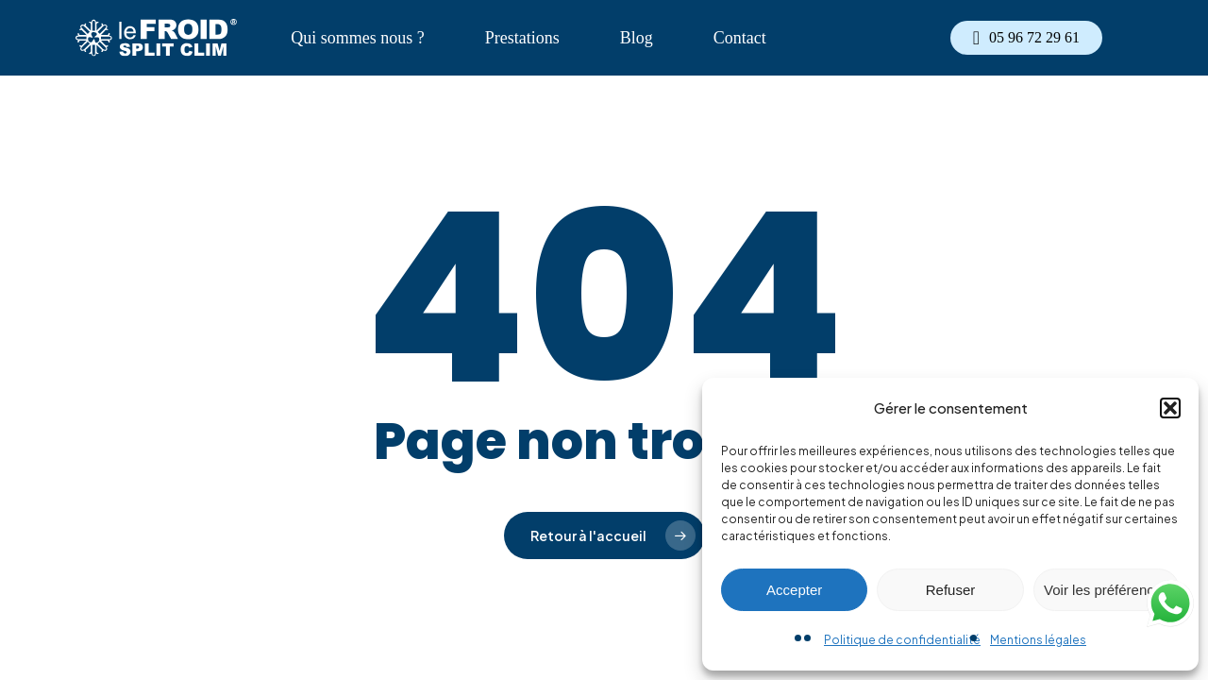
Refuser (951, 590)
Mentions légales (1038, 640)
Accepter (794, 590)
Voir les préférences (1106, 590)
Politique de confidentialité (902, 640)
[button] (1170, 408)
